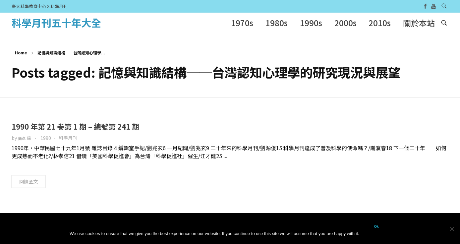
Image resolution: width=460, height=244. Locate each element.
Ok (376, 226)
